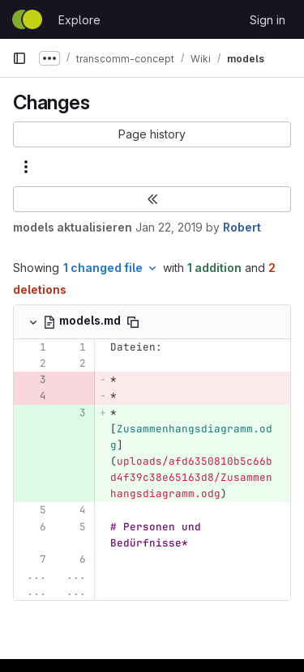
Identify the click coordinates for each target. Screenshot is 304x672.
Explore (79, 20)
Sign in (267, 20)
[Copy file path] (133, 322)
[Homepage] (27, 19)
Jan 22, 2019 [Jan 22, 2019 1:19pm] (169, 227)
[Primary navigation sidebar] (19, 58)
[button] (152, 134)
